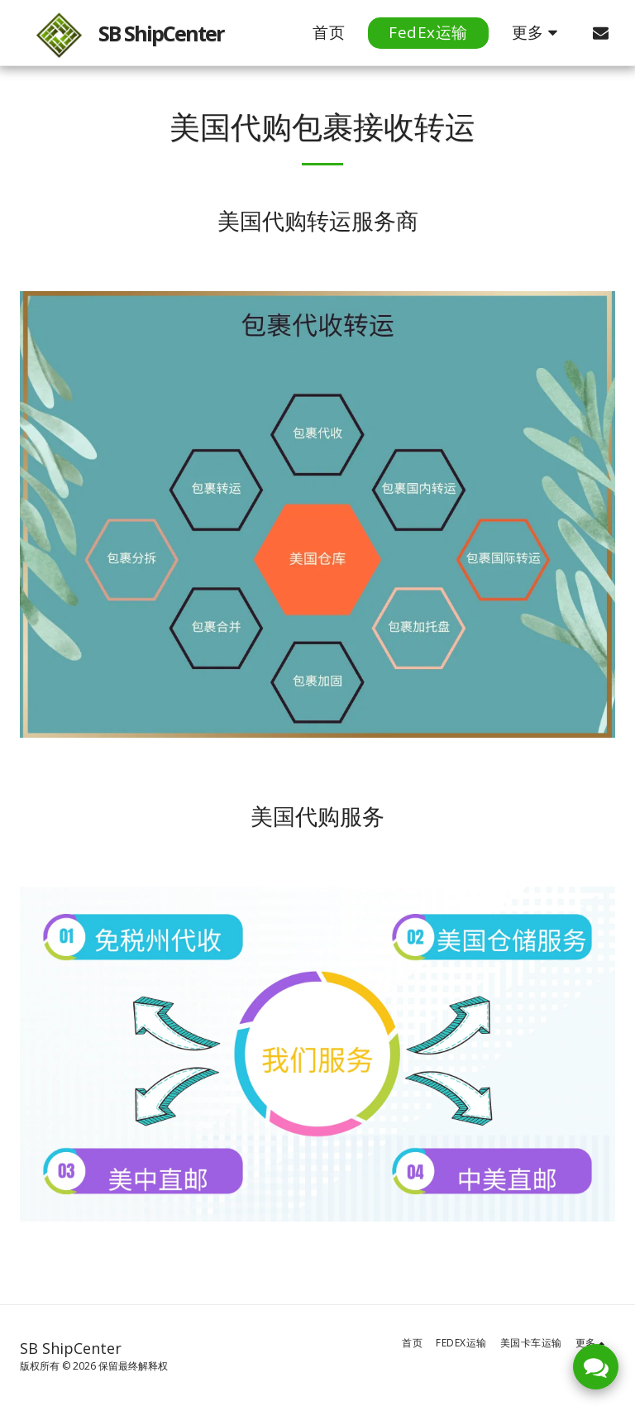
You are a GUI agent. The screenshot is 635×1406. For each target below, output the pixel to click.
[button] (600, 33)
